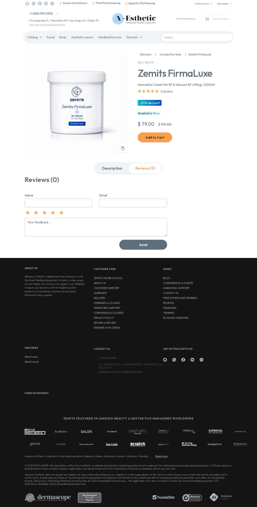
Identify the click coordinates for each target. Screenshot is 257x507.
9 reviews (167, 91)
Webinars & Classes (107, 302)
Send (143, 245)
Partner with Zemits (107, 327)
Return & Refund (105, 322)
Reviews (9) (145, 168)
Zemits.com (31, 356)
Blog (166, 278)
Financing (169, 307)
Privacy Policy (104, 317)
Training (169, 312)
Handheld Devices (110, 37)
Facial (50, 37)
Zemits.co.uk (32, 361)
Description (112, 168)
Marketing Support (107, 307)
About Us (100, 283)
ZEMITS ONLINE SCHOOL (108, 278)
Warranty (100, 293)
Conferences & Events (109, 312)
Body (62, 37)
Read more (161, 456)
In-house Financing (176, 317)
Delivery (99, 298)
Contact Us (171, 293)
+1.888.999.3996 (41, 13)
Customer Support (106, 288)
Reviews (168, 302)
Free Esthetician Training (180, 298)
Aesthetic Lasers (82, 37)
